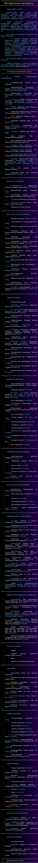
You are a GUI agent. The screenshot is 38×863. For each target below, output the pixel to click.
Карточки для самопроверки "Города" (24, 361)
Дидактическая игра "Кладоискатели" (24, 357)
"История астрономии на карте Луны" (24, 471)
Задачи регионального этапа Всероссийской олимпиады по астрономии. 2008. (21, 628)
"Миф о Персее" (16, 725)
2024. (7, 633)
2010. (15, 630)
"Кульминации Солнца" (19, 504)
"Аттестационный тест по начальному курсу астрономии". (21, 287)
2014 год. (17, 639)
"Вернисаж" (19, 444)
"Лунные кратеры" (16, 204)
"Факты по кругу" (17, 428)
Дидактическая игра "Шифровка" (22, 278)
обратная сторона (11, 169)
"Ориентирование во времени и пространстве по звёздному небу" (21, 740)
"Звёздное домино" (17, 440)
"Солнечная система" (18, 781)
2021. (28, 631)
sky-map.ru (8, 117)
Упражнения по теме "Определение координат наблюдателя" (21, 579)
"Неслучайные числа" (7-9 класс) (22, 435)
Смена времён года (30, 309)
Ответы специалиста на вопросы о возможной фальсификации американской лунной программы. (21, 823)
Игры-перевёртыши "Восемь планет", (24, 383)
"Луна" (29, 202)
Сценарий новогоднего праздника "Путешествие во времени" (21, 682)
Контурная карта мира (18, 302)
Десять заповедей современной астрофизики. (21, 829)
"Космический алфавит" (19, 422)
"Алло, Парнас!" (31, 696)
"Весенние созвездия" (18, 732)
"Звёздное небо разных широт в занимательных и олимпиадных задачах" (21, 559)
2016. (7, 631)
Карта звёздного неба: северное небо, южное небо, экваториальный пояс (21, 141)
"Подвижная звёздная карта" (22, 461)
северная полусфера (12, 146)
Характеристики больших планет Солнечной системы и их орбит (21, 849)
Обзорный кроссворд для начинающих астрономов (21, 237)
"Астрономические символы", (15, 385)
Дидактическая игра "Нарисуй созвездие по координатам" (21, 283)
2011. (19, 630)
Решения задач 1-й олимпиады (21, 621)
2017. (11, 631)
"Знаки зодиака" (31, 385)
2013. (28, 630)
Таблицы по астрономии (28, 199)
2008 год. (24, 637)
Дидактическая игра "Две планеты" (23, 260)
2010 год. (30, 637)
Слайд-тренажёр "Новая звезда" (22, 750)
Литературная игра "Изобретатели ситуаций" (21, 687)
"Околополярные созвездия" (21, 718)
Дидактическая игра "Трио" (20, 218)
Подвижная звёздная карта (25, 116)
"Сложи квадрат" (17, 417)
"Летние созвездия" (17, 722)
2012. (23, 630)
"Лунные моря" (16, 468)
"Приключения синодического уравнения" (21, 570)
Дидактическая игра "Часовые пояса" (24, 370)
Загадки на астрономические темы (22, 226)
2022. (32, 631)
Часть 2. (25, 613)
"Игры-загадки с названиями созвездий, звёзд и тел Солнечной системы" (21, 408)
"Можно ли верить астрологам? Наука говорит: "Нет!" (21, 818)
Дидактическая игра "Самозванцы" (23, 264)
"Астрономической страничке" (15, 156)
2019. (19, 631)
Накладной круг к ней (16, 113)
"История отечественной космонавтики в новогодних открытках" (21, 776)
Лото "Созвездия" (17, 414)
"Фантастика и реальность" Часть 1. (21, 612)
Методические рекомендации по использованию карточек (21, 490)
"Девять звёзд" (16, 465)
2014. (32, 630)
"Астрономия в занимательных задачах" (19, 565)
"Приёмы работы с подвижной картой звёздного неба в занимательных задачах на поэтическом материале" (21, 546)
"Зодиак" (14, 789)
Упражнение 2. (19, 522)
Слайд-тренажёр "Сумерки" (20, 745)
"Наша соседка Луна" (18, 768)
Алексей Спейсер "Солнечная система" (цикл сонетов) (21, 654)
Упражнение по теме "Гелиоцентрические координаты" (21, 539)
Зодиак (13, 650)
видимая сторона (30, 168)
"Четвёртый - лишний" (18, 425)
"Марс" (13, 792)
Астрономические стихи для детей (22, 221)
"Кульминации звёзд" (18, 501)
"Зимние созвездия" (18, 729)
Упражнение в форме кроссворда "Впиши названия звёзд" (21, 246)
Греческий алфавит (17, 841)
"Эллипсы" (14, 498)
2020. (23, 631)
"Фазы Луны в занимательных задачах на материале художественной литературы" (21, 552)
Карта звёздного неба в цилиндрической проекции (21, 136)
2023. (35, 631)
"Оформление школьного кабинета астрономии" (21, 186)
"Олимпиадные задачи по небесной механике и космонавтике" (21, 606)
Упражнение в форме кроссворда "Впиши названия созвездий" (21, 242)
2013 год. (11, 639)
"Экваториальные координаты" (22, 494)
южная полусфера (26, 146)
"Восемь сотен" (17, 476)
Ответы (7, 397)
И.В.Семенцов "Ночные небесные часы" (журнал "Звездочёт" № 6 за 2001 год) (21, 195)
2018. (15, 631)
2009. (11, 630)
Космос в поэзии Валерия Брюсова (23, 661)
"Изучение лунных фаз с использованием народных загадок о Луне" (21, 231)
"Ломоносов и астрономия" (21, 795)
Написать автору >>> (22, 66)
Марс (12, 658)
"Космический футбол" (29, 431)
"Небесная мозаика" (17, 390)
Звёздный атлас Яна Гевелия (21, 207)
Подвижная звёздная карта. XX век (23, 111)
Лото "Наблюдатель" (18, 400)
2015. (35, 630)
